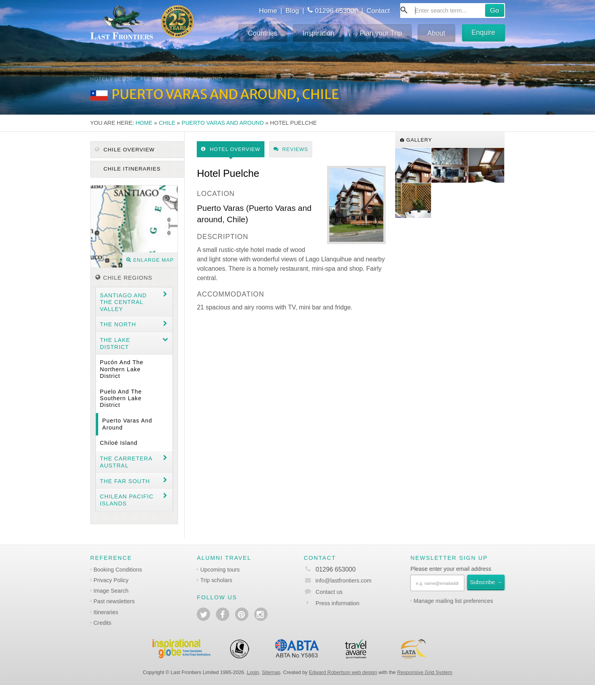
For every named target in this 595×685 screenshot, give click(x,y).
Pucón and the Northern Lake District (121, 369)
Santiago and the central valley (123, 302)
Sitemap (271, 672)
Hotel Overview (230, 149)
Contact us (329, 592)
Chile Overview (125, 150)
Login (253, 672)
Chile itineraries (131, 169)
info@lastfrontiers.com (337, 580)
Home (268, 10)
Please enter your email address (450, 569)
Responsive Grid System (424, 672)
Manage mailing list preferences (453, 601)
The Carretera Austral (126, 461)
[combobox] (452, 10)
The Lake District (115, 343)
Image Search (111, 591)
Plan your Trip (381, 33)
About (436, 33)
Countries (262, 33)
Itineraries (105, 612)
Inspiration (318, 33)
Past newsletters (114, 601)
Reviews (290, 149)
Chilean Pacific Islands (126, 499)
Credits (102, 623)
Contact (378, 10)
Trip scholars (216, 580)
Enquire (483, 32)
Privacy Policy (111, 580)
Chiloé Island (118, 443)
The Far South (125, 481)
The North (118, 324)
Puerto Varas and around (223, 123)
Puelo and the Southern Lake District (121, 398)
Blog (292, 10)
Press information (338, 603)
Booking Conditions (117, 569)
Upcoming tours (220, 569)
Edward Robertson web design (343, 672)
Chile (167, 123)
